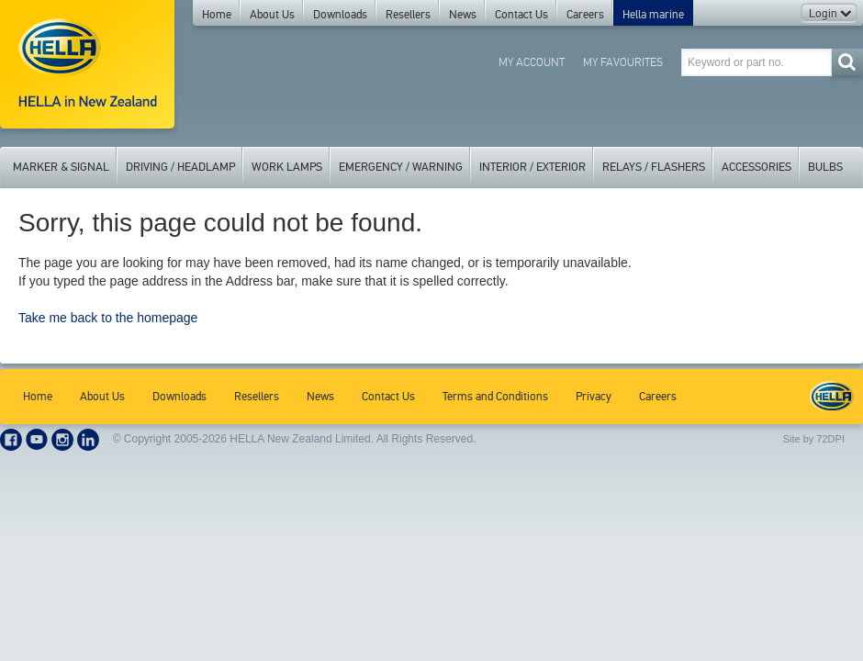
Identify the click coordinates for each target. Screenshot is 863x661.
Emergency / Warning (401, 167)
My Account (532, 62)
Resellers (408, 14)
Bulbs (825, 167)
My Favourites (623, 62)
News (462, 14)
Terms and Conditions (495, 396)
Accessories (756, 167)
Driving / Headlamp (180, 167)
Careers (585, 14)
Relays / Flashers (653, 167)
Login (830, 13)
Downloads (340, 14)
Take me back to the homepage (107, 317)
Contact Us (521, 14)
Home (216, 14)
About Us (272, 14)
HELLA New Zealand (832, 396)
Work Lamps (287, 167)
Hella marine (653, 14)
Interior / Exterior (532, 167)
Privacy (593, 396)
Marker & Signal (61, 167)
